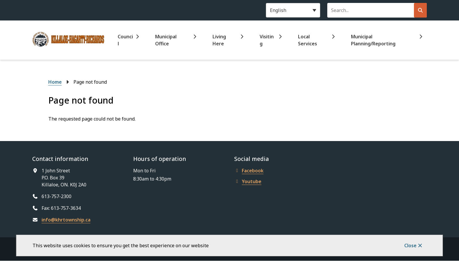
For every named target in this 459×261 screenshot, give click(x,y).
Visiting (267, 40)
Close (410, 245)
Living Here (219, 40)
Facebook (248, 170)
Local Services (307, 40)
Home (55, 82)
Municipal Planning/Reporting (373, 40)
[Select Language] (293, 10)
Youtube (247, 181)
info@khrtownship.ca (66, 220)
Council (125, 40)
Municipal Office (166, 40)
